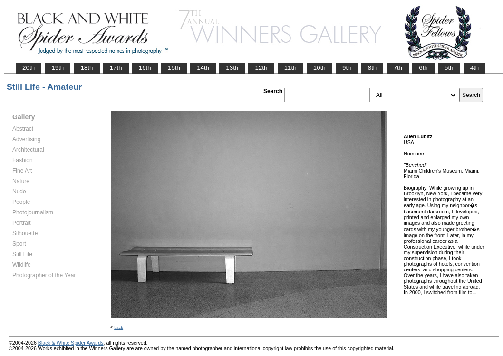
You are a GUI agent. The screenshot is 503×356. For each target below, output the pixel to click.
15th (174, 67)
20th (28, 67)
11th (290, 67)
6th (423, 67)
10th (319, 67)
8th (372, 67)
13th (232, 67)
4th (474, 67)
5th (449, 67)
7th (397, 67)
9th (347, 67)
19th (57, 67)
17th (116, 67)
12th (261, 67)
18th (86, 67)
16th (145, 67)
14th (203, 67)
